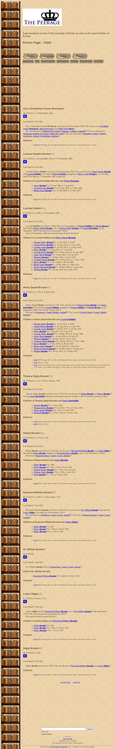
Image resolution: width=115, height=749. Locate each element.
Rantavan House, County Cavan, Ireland (53, 456)
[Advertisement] (67, 84)
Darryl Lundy (67, 739)
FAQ (37, 61)
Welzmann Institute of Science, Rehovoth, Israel (43, 133)
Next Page (98, 61)
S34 (35, 145)
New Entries (28, 61)
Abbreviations (62, 61)
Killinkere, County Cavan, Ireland (55, 515)
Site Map (74, 61)
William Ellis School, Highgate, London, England (64, 131)
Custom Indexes (48, 61)
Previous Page (86, 61)
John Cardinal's (55, 747)
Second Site (63, 747)
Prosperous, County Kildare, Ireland (51, 312)
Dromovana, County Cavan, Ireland (65, 567)
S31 (35, 365)
